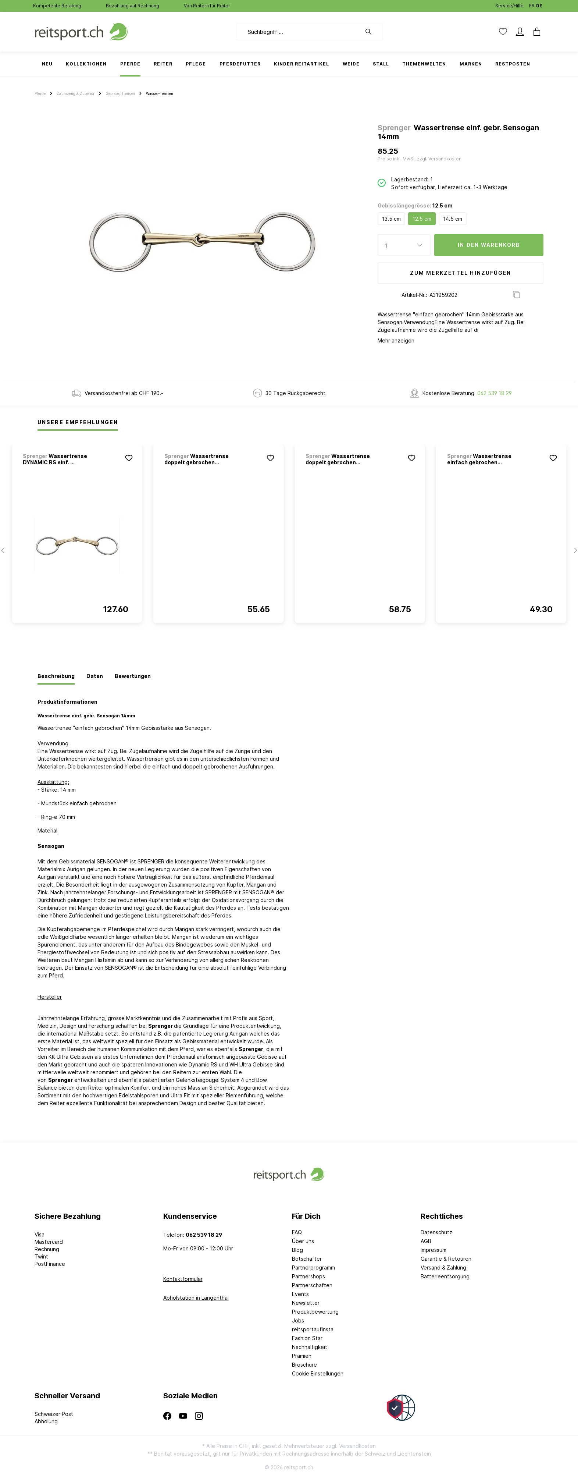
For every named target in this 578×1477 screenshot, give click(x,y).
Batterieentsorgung (445, 1276)
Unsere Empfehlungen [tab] (78, 422)
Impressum (433, 1250)
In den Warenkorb (489, 245)
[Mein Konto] (519, 32)
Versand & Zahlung (443, 1267)
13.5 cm (391, 219)
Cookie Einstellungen (317, 1373)
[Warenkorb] (534, 32)
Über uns (303, 1241)
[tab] (56, 676)
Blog (297, 1250)
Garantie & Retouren (446, 1259)
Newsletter (306, 1303)
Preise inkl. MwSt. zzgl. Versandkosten (419, 158)
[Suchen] (372, 31)
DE (539, 4)
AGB (426, 1241)
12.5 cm (422, 219)
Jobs (298, 1320)
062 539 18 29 (494, 393)
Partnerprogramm (313, 1267)
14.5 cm (452, 219)
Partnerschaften (312, 1285)
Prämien (301, 1356)
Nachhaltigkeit (309, 1347)
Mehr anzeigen (396, 340)
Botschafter (307, 1259)
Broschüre (304, 1364)
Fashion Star (307, 1338)
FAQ (297, 1232)
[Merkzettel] (503, 32)
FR (532, 4)
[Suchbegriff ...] (298, 31)
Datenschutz (436, 1232)
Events (300, 1294)
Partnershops (308, 1276)
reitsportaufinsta (312, 1329)
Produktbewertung (315, 1312)
